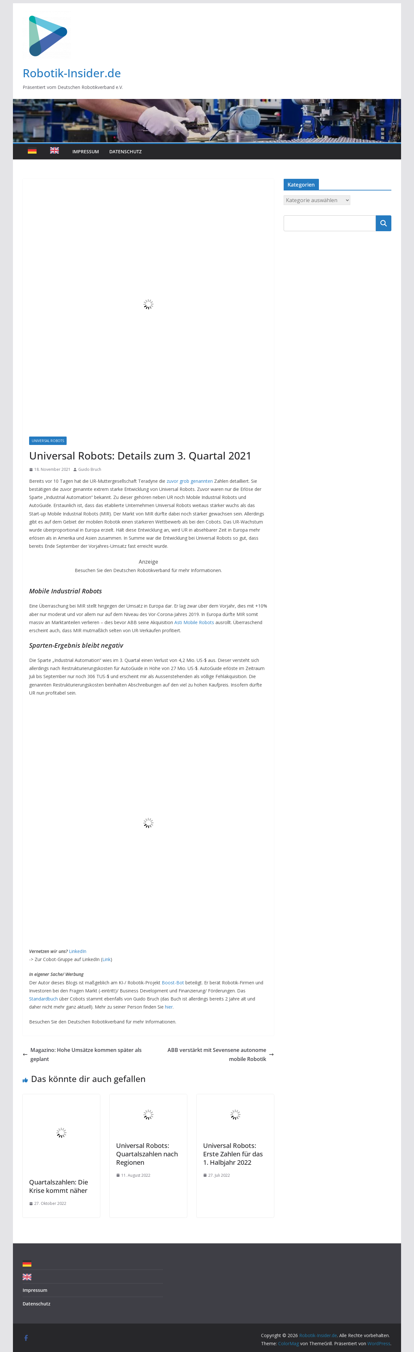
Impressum (85, 151)
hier (169, 1007)
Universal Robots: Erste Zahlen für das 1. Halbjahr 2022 (233, 1154)
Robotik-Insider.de (72, 73)
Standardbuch (43, 999)
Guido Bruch (89, 469)
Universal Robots (48, 440)
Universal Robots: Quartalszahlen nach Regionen (147, 1154)
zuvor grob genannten (190, 481)
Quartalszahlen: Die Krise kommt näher (58, 1186)
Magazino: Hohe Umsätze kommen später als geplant (82, 1054)
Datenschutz (125, 151)
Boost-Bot (173, 982)
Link (106, 959)
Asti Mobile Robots (194, 622)
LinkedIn (77, 951)
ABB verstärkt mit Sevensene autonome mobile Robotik (221, 1054)
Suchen (383, 223)
